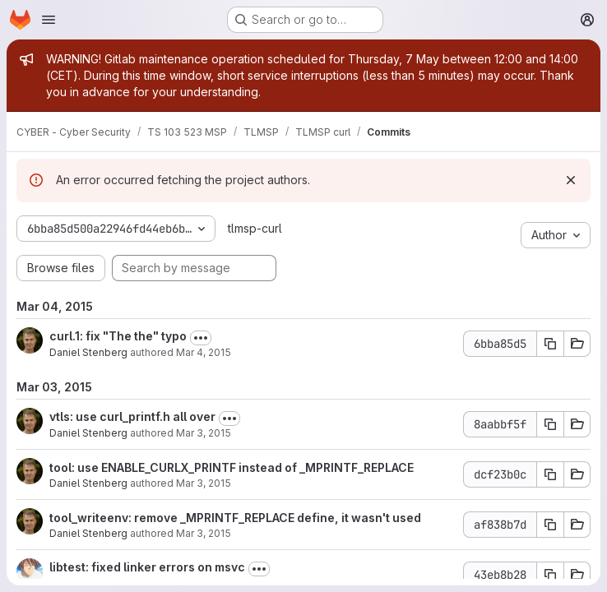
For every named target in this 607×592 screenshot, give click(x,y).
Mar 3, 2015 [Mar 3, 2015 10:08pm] (203, 483)
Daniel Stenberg (88, 352)
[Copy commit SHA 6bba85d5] (550, 344)
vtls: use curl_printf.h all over (132, 416)
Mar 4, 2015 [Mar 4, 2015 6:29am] (203, 352)
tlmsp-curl (255, 228)
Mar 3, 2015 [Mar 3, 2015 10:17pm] (203, 433)
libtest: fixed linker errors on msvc (147, 567)
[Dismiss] (571, 180)
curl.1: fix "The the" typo (118, 336)
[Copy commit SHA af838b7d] (550, 524)
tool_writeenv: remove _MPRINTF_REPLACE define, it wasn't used (235, 518)
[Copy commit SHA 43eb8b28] (550, 575)
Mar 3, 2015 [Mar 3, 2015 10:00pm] (203, 533)
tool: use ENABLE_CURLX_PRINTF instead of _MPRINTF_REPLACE (231, 467)
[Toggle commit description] (200, 338)
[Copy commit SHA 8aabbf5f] (550, 424)
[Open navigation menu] (48, 20)
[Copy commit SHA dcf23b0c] (550, 474)
